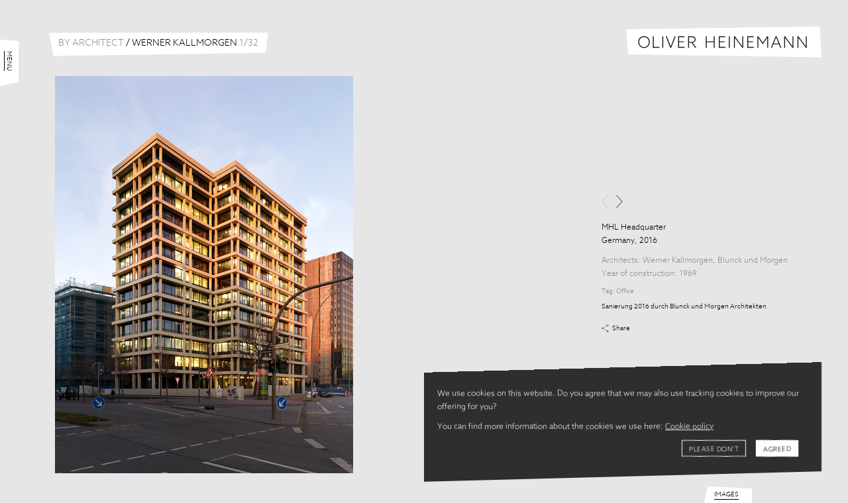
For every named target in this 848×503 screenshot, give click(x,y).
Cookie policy (689, 427)
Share (621, 328)
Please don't (714, 449)
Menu (9, 61)
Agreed (777, 449)
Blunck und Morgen (752, 261)
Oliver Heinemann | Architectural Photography (724, 42)
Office (625, 291)
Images (726, 494)
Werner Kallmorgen (678, 261)
